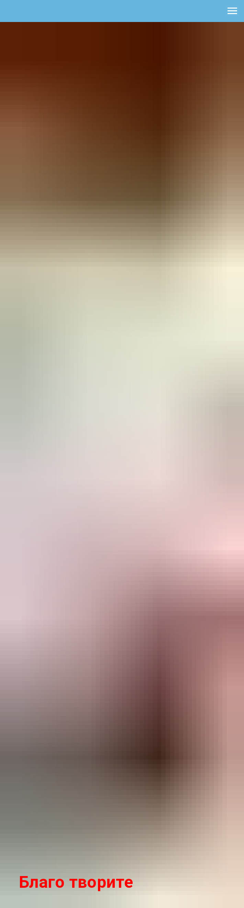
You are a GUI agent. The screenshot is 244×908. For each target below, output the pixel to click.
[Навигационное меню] (232, 11)
